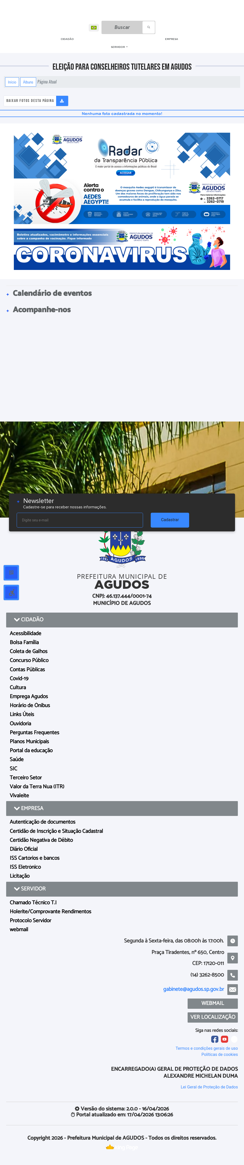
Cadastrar (170, 519)
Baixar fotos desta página (30, 100)
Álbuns (28, 82)
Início (12, 82)
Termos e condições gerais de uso (207, 1048)
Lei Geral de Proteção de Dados (209, 1087)
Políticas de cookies (219, 1054)
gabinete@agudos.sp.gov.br (193, 989)
